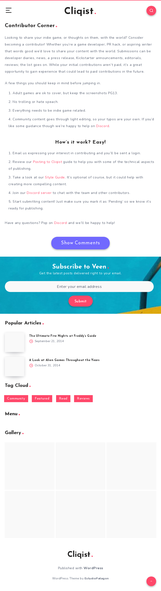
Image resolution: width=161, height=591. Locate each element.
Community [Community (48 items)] (16, 398)
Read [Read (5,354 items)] (63, 398)
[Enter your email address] (79, 286)
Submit (81, 301)
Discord (102, 126)
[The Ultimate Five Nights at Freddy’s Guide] (14, 342)
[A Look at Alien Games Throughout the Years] (14, 366)
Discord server (39, 193)
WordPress (93, 568)
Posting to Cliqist (47, 162)
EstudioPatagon (97, 578)
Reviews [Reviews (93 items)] (83, 398)
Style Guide (55, 177)
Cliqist (80, 11)
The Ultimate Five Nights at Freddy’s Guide (62, 336)
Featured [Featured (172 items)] (42, 398)
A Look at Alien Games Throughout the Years (64, 360)
